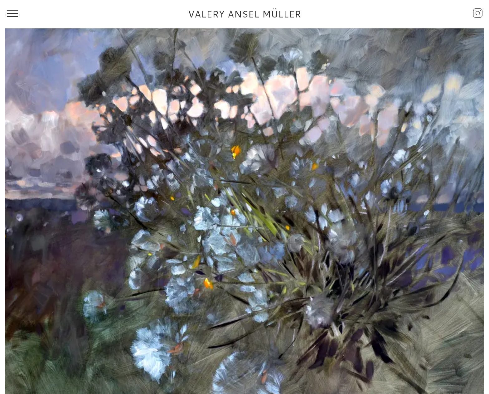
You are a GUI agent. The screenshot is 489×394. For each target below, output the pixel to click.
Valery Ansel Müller (244, 14)
